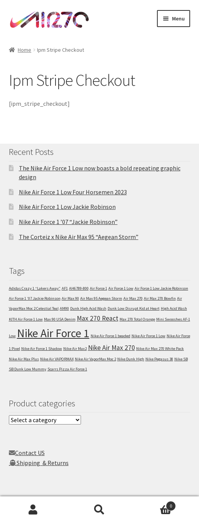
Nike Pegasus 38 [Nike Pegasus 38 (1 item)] (159, 359)
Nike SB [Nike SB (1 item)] (181, 359)
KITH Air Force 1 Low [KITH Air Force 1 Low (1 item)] (26, 319)
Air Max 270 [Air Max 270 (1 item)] (133, 298)
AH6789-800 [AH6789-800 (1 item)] (79, 288)
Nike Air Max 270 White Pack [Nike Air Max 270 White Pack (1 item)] (160, 348)
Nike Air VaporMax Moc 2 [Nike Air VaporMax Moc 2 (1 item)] (95, 359)
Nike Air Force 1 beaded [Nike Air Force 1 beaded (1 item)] (110, 335)
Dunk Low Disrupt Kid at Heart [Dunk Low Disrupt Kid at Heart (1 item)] (134, 308)
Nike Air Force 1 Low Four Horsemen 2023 (73, 192)
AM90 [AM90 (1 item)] (64, 308)
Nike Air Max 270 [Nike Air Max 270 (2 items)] (111, 347)
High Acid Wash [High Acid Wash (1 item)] (174, 308)
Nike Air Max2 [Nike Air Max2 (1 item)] (75, 348)
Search (99, 510)
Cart (154, 504)
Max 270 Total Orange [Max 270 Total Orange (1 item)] (137, 319)
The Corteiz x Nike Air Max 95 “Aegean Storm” (78, 237)
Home (24, 49)
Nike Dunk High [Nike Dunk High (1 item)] (130, 359)
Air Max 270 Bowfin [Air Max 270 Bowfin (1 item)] (160, 298)
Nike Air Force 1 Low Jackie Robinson (67, 207)
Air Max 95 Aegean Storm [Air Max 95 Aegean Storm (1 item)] (101, 298)
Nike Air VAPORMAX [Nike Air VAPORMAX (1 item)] (57, 359)
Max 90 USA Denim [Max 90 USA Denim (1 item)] (60, 319)
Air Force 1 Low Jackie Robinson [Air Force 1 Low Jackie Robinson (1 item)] (161, 288)
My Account (33, 510)
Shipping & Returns (43, 463)
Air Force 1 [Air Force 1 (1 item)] (98, 288)
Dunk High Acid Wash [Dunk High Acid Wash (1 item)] (88, 308)
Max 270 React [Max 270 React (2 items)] (97, 318)
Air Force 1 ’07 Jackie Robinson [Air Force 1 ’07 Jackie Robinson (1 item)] (35, 298)
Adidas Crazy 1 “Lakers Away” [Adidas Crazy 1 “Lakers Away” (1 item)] (35, 288)
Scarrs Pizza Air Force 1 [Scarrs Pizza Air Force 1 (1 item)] (67, 369)
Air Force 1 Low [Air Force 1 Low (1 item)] (120, 288)
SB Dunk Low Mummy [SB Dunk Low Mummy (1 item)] (27, 369)
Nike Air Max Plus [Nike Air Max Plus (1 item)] (24, 359)
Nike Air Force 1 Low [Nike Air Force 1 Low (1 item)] (148, 335)
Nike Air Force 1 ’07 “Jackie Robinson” (68, 222)
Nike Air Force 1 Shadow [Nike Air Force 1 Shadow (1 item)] (41, 348)
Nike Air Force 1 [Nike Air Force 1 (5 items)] (53, 333)
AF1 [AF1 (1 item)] (65, 288)
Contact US (30, 453)
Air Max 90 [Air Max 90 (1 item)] (70, 298)
